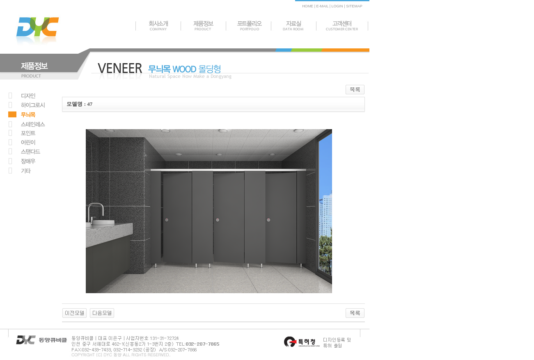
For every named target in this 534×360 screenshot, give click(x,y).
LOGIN (337, 6)
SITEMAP (354, 6)
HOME (307, 6)
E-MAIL (322, 6)
